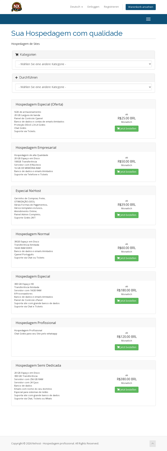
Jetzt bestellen (126, 128)
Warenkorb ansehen (140, 7)
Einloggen (93, 6)
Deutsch (76, 6)
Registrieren (111, 6)
